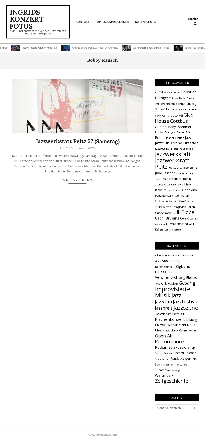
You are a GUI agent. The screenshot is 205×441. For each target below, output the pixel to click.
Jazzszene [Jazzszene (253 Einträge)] (185, 307)
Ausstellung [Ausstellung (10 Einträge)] (171, 260)
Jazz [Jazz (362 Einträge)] (176, 295)
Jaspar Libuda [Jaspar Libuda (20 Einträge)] (175, 138)
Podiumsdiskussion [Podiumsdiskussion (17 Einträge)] (172, 347)
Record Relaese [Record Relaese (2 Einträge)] (164, 353)
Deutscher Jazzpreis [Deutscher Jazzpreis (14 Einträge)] (166, 104)
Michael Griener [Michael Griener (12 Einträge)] (172, 190)
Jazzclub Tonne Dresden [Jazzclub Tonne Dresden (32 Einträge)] (177, 143)
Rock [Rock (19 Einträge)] (174, 358)
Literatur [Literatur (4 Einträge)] (160, 325)
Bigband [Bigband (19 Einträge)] (182, 266)
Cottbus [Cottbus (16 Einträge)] (173, 98)
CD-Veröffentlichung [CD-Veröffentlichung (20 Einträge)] (170, 274)
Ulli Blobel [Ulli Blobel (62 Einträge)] (184, 212)
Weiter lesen (77, 180)
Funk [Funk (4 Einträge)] (163, 283)
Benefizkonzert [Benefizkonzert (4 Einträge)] (165, 267)
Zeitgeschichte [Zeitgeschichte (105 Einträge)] (171, 380)
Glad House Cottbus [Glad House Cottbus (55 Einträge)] (174, 118)
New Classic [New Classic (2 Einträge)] (171, 330)
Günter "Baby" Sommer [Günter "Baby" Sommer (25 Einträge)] (173, 126)
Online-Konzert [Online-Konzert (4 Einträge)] (189, 330)
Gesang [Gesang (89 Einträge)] (187, 282)
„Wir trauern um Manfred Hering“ (153, 47)
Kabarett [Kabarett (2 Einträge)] (160, 314)
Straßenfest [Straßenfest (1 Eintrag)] (167, 364)
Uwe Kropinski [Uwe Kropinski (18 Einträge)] (189, 218)
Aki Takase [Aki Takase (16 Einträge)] (161, 92)
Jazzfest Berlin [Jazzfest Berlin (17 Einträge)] (164, 148)
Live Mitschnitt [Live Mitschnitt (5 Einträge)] (176, 325)
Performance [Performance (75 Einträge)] (169, 341)
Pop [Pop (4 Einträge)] (192, 347)
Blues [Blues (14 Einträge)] (159, 272)
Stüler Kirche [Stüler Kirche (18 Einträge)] (163, 207)
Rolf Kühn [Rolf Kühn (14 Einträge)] (167, 195)
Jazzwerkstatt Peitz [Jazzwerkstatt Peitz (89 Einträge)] (172, 163)
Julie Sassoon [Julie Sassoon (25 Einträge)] (165, 173)
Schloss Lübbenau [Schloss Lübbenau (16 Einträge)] (166, 201)
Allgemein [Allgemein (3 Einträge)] (161, 255)
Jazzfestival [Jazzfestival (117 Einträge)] (186, 301)
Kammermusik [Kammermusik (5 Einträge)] (175, 314)
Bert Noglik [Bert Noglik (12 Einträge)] (175, 92)
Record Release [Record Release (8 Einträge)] (184, 353)
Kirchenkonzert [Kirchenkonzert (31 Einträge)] (170, 319)
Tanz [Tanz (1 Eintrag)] (185, 364)
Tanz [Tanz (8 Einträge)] (178, 364)
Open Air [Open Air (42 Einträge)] (164, 336)
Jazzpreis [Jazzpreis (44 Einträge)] (164, 308)
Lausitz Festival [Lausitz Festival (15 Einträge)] (163, 184)
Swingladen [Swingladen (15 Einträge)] (179, 207)
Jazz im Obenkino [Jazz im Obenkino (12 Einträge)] (183, 148)
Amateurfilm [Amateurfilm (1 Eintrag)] (174, 255)
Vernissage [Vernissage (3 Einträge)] (173, 370)
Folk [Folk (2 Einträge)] (157, 283)
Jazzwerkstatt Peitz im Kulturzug (41, 47)
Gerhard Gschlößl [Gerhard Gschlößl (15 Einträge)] (172, 115)
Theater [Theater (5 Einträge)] (160, 370)
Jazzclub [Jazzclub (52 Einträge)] (163, 302)
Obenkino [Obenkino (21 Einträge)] (189, 190)
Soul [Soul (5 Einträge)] (158, 364)
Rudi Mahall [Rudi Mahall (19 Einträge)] (181, 195)
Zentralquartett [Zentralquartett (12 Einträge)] (172, 229)
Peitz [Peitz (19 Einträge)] (158, 195)
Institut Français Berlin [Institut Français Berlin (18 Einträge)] (169, 132)
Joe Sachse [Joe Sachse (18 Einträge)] (175, 167)
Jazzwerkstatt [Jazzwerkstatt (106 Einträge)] (173, 154)
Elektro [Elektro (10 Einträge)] (191, 277)
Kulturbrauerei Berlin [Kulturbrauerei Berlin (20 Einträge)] (177, 179)
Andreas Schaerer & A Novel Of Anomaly (97, 47)
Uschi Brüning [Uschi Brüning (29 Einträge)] (167, 218)
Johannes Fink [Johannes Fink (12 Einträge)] (190, 167)
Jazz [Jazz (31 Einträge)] (188, 137)
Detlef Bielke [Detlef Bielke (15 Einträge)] (186, 98)
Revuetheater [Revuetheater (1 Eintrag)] (162, 359)
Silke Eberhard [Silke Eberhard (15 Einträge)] (187, 201)
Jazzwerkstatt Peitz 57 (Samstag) (77, 141)
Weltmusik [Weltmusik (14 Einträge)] (164, 375)
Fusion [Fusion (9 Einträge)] (172, 283)
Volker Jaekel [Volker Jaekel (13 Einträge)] (162, 224)
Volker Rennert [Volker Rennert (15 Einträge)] (179, 224)
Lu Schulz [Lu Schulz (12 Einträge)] (178, 184)
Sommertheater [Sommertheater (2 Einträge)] (188, 359)
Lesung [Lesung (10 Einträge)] (191, 319)
